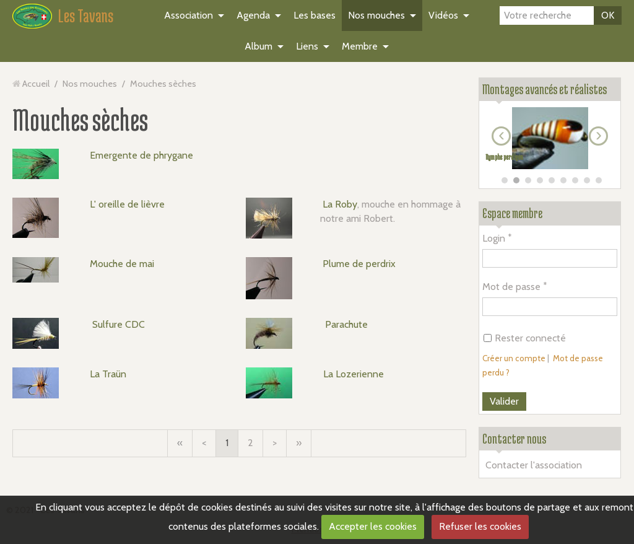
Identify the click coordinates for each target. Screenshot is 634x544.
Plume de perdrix (359, 264)
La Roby (340, 204)
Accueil (36, 83)
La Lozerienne (353, 374)
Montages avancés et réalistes (544, 89)
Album (258, 46)
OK (607, 15)
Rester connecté (525, 338)
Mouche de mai (122, 264)
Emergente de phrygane (141, 155)
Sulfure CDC (118, 324)
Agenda (253, 15)
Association (188, 15)
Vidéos (443, 15)
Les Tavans (85, 15)
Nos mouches (376, 15)
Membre (360, 46)
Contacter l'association (533, 465)
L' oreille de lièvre (127, 204)
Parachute (346, 324)
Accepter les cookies (373, 526)
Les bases (314, 15)
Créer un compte (513, 358)
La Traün (108, 374)
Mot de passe (511, 286)
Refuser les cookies (480, 526)
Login (493, 238)
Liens (307, 46)
